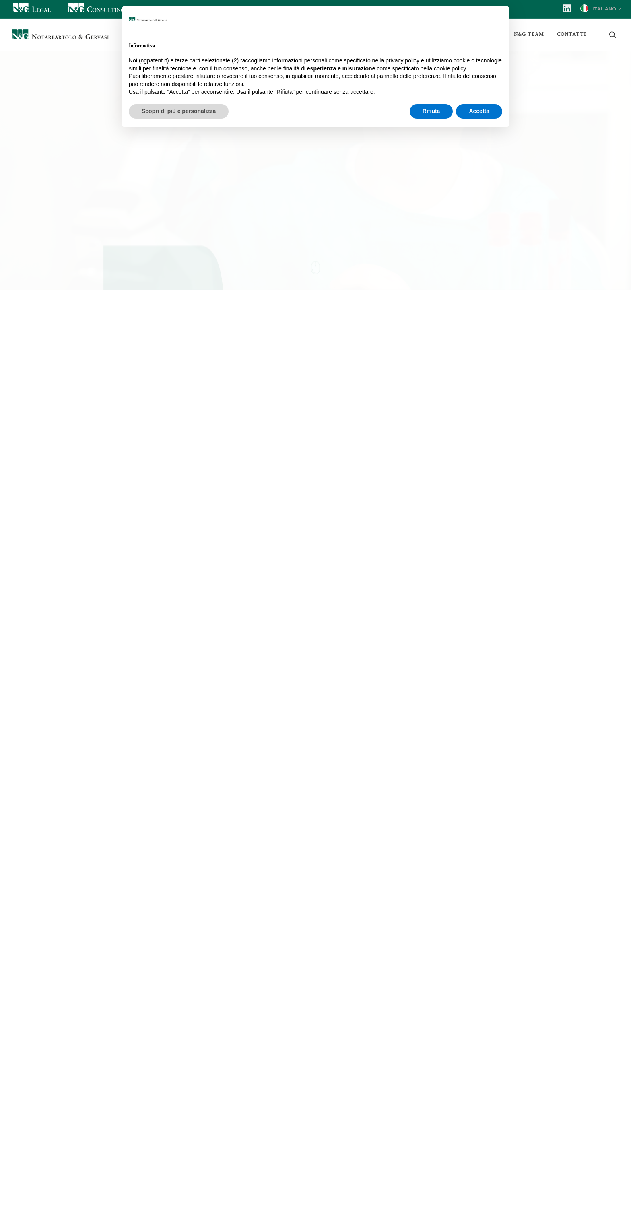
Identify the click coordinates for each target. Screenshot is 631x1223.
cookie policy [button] (450, 68)
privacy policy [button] (402, 60)
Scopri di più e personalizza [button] (179, 111)
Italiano (600, 8)
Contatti (571, 34)
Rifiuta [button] (431, 111)
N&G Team (529, 34)
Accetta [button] (479, 111)
